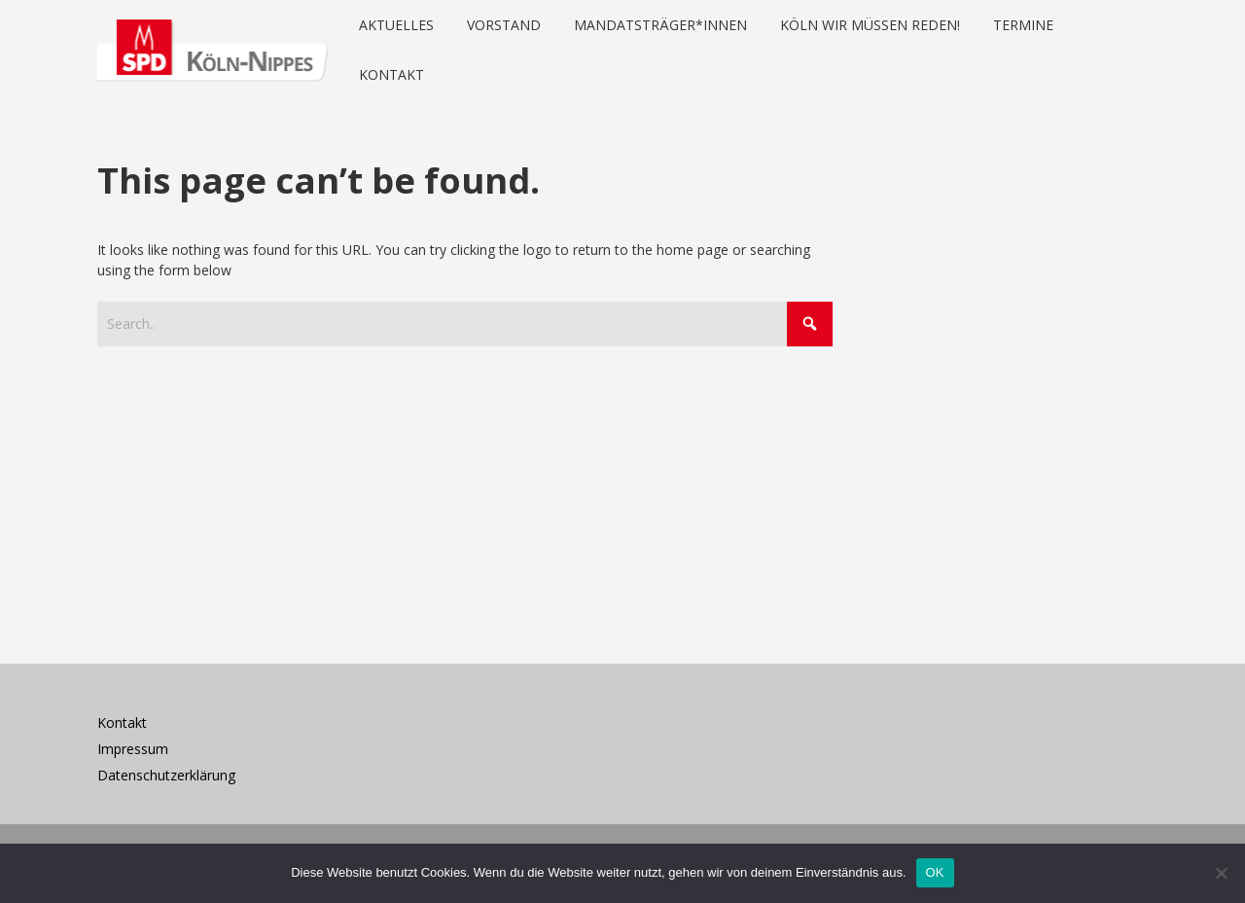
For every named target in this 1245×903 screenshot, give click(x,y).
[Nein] (1220, 873)
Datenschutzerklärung (166, 775)
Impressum (132, 749)
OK (935, 872)
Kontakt (122, 722)
